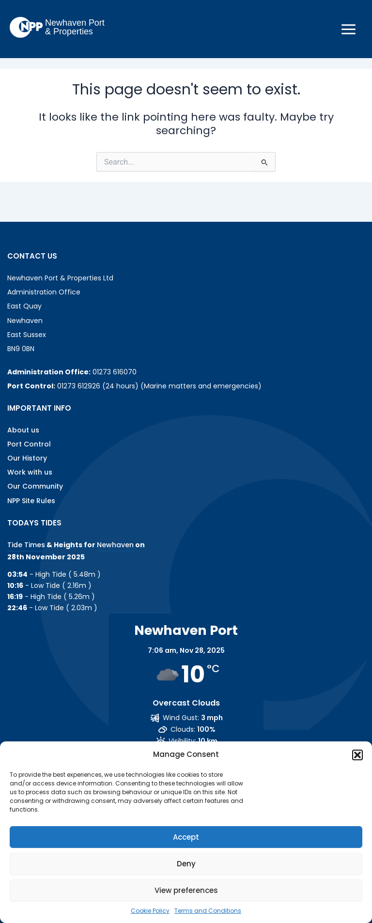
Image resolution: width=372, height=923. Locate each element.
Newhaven (115, 545)
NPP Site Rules (31, 501)
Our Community (35, 486)
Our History (27, 458)
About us (23, 430)
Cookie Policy (150, 911)
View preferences (186, 890)
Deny (186, 864)
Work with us (29, 472)
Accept (186, 837)
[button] (357, 755)
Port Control (29, 444)
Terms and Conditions (207, 911)
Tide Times (26, 545)
